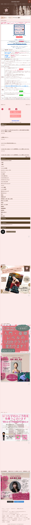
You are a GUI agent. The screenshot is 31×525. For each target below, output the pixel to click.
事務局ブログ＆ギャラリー (6, 520)
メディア (2, 185)
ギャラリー (20, 520)
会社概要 (8, 521)
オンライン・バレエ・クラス (6, 170)
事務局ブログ (14, 520)
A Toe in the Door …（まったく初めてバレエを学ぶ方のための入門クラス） (14, 511)
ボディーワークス (25, 514)
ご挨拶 (2, 164)
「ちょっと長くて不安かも (15, 337)
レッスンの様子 (3, 189)
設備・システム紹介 (4, 204)
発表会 (2, 202)
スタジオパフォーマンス (5, 179)
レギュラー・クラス (5, 510)
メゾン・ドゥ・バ (15, 426)
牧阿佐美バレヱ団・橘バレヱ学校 (6, 198)
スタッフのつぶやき (4, 181)
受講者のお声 (3, 196)
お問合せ (3, 521)
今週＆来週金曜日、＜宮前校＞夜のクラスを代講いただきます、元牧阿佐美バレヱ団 (15, 485)
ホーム (3, 508)
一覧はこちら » (27, 156)
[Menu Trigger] (29, 1)
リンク (25, 520)
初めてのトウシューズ (5, 191)
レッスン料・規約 (25, 517)
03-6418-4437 (15, 1)
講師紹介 (2, 206)
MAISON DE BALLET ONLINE (6, 160)
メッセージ (8, 508)
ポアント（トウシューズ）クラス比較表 (8, 514)
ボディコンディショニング (5, 183)
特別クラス (18, 514)
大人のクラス (13, 508)
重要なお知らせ (3, 212)
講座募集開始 (3, 208)
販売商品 (2, 210)
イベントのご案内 (4, 168)
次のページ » (28, 104)
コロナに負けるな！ (4, 175)
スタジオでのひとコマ (5, 177)
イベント (2, 166)
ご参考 (2, 162)
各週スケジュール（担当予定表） (7, 517)
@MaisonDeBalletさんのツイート (6, 224)
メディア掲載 (3, 187)
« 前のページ (3, 104)
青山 (2, 214)
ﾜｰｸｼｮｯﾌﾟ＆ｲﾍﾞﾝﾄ (17, 517)
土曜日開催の (15, 279)
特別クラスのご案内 (4, 200)
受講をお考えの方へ (20, 508)
